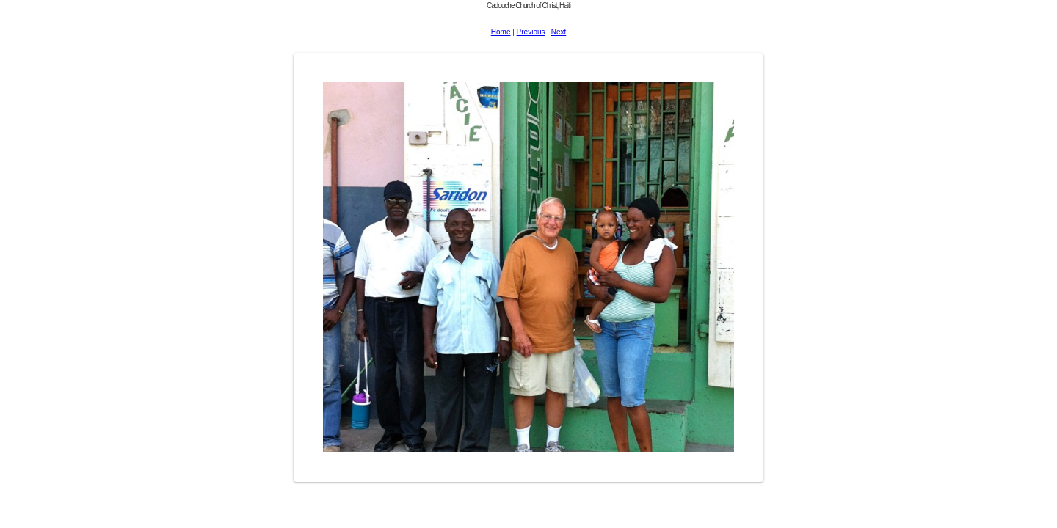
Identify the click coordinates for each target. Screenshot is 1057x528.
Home (501, 32)
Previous (531, 32)
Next (559, 32)
